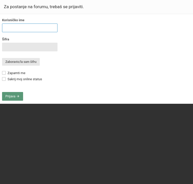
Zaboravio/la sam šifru (20, 62)
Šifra (5, 39)
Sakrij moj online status (22, 79)
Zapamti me (13, 73)
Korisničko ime (13, 20)
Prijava (12, 96)
